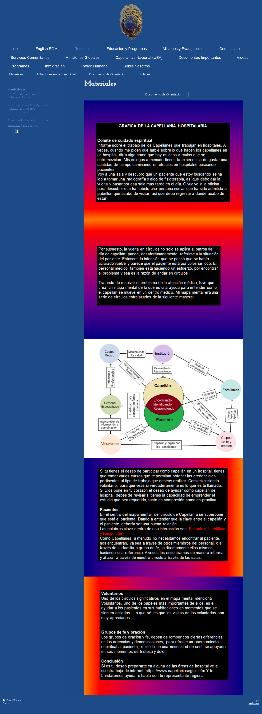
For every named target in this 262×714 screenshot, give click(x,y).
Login (256, 700)
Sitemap (17, 700)
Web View (254, 703)
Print (7, 700)
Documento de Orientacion (163, 94)
